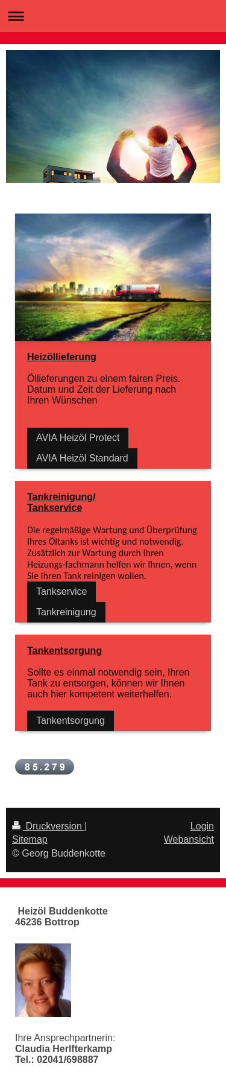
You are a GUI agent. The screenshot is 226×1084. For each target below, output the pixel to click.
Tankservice (61, 591)
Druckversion (48, 826)
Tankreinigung (66, 612)
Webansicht (189, 839)
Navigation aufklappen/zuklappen (113, 16)
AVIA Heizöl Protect (77, 438)
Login (202, 826)
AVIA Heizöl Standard (82, 458)
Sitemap (30, 839)
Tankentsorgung (70, 720)
